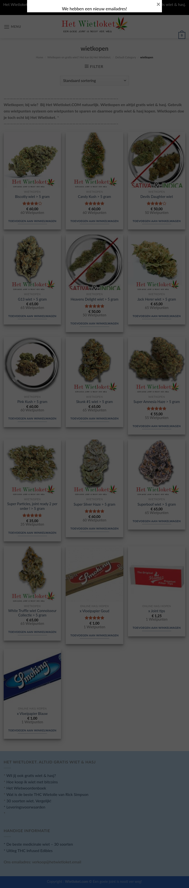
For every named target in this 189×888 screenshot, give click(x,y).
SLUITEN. (43, 464)
